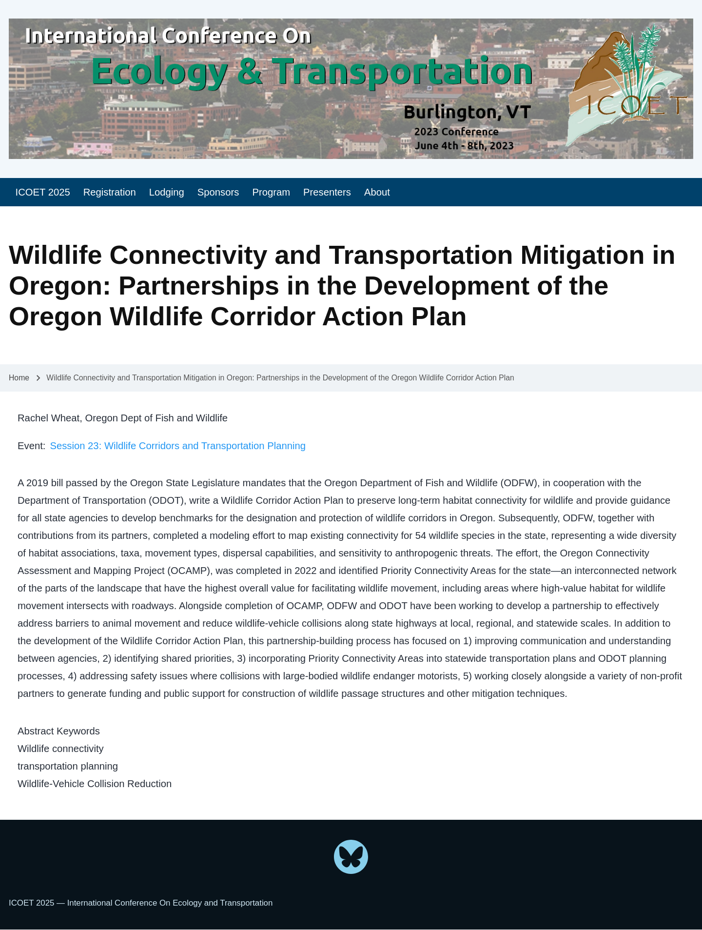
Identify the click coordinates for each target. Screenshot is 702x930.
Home (19, 378)
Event (30, 445)
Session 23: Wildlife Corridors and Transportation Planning (178, 445)
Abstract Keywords (59, 731)
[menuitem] (43, 192)
